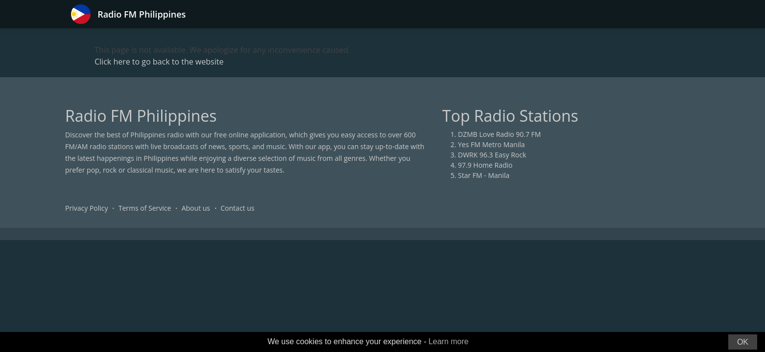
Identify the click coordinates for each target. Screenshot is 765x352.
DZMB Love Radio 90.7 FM (499, 134)
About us (196, 208)
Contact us (237, 208)
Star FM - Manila (483, 175)
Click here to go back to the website (159, 61)
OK (742, 342)
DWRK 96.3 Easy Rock (492, 154)
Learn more (449, 341)
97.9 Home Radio (485, 165)
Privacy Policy (86, 208)
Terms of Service (145, 208)
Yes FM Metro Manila (491, 144)
